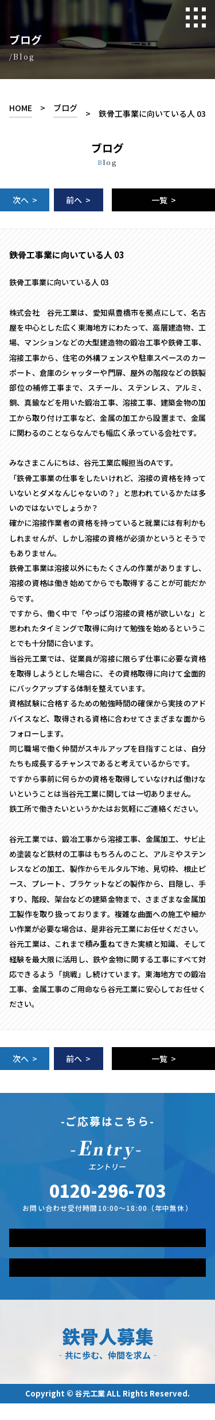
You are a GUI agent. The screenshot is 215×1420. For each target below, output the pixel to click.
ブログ (65, 107)
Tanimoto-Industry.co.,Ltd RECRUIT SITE (79, 17)
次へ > (25, 200)
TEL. (107, 1190)
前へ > (78, 200)
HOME (20, 107)
